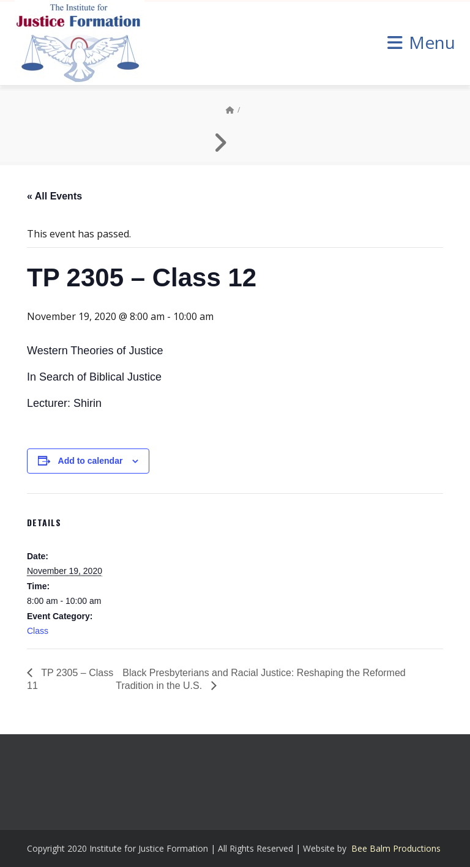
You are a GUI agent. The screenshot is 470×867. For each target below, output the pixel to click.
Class (37, 631)
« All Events (54, 196)
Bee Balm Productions (396, 848)
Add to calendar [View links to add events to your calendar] (90, 461)
